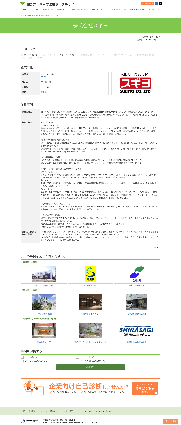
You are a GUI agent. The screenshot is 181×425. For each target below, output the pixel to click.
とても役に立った (31, 357)
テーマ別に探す (30, 10)
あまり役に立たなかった (34, 361)
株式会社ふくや (44, 342)
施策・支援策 (79, 10)
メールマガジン (147, 3)
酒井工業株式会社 (137, 285)
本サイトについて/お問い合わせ (101, 411)
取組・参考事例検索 (36, 15)
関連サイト (54, 411)
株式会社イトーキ (90, 313)
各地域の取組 (119, 10)
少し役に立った (85, 357)
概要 (24, 411)
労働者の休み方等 (98, 10)
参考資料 (153, 10)
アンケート (43, 411)
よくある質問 (67, 411)
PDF (43, 77)
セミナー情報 (137, 10)
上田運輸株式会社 (90, 285)
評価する (90, 367)
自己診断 (47, 10)
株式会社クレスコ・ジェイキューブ (90, 342)
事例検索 (62, 10)
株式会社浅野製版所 (137, 313)
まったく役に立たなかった (90, 361)
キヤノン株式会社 (44, 313)
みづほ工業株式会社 (44, 285)
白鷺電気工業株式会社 (137, 342)
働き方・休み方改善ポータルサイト (52, 4)
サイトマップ (81, 411)
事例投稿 (32, 411)
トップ (23, 15)
